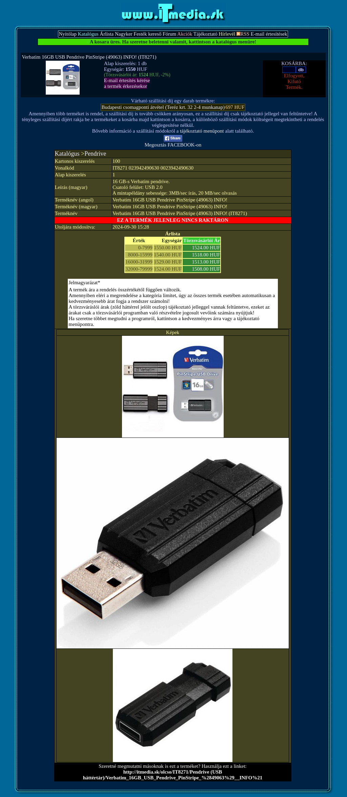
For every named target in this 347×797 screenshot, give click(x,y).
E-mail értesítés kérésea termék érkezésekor (127, 83)
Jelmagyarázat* (84, 282)
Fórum (169, 34)
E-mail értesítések (269, 34)
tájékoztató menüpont (202, 131)
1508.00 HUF (206, 269)
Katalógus (67, 153)
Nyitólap (68, 34)
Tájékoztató (205, 34)
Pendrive (95, 153)
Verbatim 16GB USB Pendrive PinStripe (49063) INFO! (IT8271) (89, 57)
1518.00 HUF (206, 254)
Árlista (107, 34)
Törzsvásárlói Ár (201, 240)
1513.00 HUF (206, 262)
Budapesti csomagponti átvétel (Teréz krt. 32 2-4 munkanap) (163, 107)
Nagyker (123, 34)
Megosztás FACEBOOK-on (173, 143)
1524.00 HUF (206, 247)
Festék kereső (147, 34)
